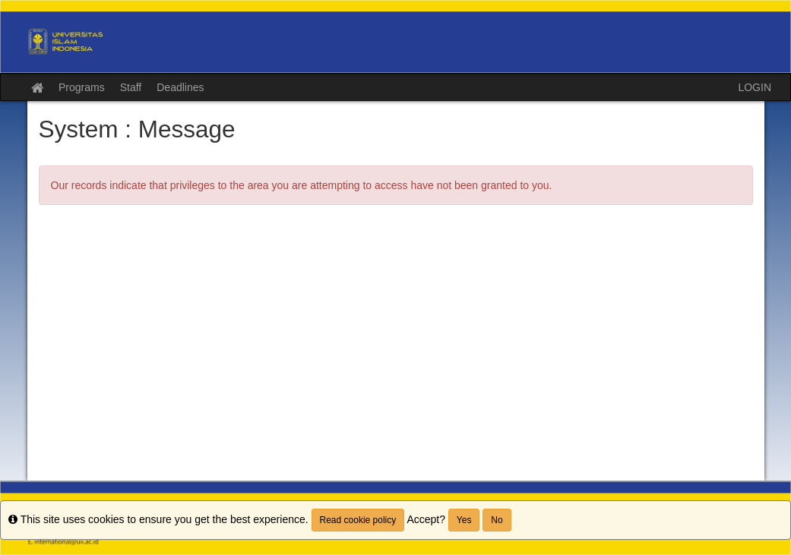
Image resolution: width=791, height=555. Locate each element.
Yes (464, 520)
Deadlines (180, 87)
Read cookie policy (358, 520)
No (496, 520)
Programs (82, 87)
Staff (131, 87)
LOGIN (754, 87)
